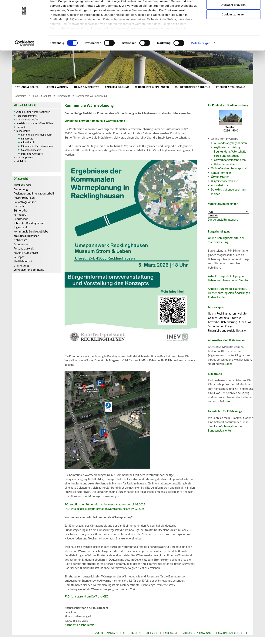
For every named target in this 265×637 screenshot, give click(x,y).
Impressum (170, 633)
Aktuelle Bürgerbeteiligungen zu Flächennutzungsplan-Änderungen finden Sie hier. (229, 293)
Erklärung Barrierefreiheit (232, 633)
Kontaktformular (221, 172)
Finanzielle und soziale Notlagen (227, 330)
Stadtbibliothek (23, 261)
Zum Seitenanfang (106, 633)
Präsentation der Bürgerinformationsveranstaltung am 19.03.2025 (105, 504)
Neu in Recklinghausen (222, 313)
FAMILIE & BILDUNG (117, 87)
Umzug (236, 318)
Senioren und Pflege (220, 326)
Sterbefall (224, 318)
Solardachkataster (31, 150)
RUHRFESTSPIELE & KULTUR (192, 87)
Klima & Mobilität (41, 96)
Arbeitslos (245, 322)
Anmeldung (21, 189)
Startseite (20, 96)
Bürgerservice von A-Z (224, 181)
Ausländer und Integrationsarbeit (34, 193)
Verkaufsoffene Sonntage (29, 269)
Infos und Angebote (32, 153)
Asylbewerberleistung (227, 147)
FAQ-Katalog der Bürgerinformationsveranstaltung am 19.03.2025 (105, 509)
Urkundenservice (224, 164)
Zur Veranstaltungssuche (223, 219)
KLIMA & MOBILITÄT (86, 87)
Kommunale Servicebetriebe (31, 231)
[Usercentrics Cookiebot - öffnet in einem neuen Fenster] (24, 60)
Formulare (20, 214)
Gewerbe (213, 322)
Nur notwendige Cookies (233, 10)
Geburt (212, 318)
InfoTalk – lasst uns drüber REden (34, 123)
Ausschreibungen (24, 197)
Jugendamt (20, 227)
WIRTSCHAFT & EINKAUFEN (152, 87)
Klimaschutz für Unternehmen (37, 146)
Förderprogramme (26, 115)
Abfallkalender (22, 185)
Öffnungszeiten (220, 177)
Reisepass (19, 257)
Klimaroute (27, 138)
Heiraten (243, 313)
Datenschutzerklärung (197, 633)
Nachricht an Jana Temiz (79, 625)
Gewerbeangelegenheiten (230, 160)
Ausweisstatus (219, 185)
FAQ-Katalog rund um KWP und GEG (87, 596)
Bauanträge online (25, 202)
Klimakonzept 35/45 (27, 119)
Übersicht (152, 633)
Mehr (228, 364)
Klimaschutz (63, 96)
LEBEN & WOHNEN (56, 87)
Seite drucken (132, 633)
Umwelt (20, 127)
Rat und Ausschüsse (26, 252)
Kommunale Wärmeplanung (91, 96)
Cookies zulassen (233, 31)
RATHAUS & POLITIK (27, 87)
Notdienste (20, 240)
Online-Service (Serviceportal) (229, 168)
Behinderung (229, 322)
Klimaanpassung (25, 157)
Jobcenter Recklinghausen (29, 223)
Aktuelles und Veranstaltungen (33, 111)
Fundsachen (21, 219)
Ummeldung (21, 265)
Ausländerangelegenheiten (230, 143)
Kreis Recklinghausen (26, 236)
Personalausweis (24, 248)
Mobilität (21, 161)
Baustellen (20, 206)
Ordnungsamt (22, 244)
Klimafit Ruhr (28, 142)
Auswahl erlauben (233, 21)
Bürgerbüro (21, 210)
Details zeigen (200, 60)
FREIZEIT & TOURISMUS (230, 87)
